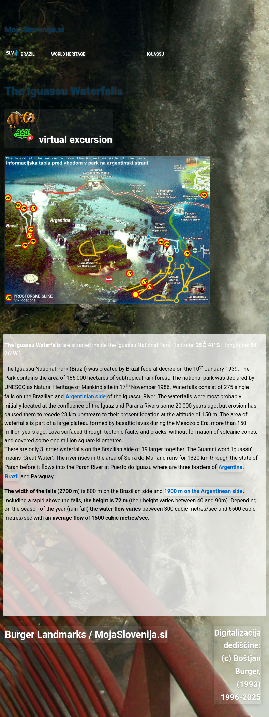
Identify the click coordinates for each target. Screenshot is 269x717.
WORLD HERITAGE (68, 54)
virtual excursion (59, 127)
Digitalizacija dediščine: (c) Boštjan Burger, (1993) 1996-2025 (237, 665)
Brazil (12, 476)
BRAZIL (28, 54)
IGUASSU (155, 54)
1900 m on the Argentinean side (203, 491)
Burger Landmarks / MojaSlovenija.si (86, 634)
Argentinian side (85, 396)
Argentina (230, 467)
